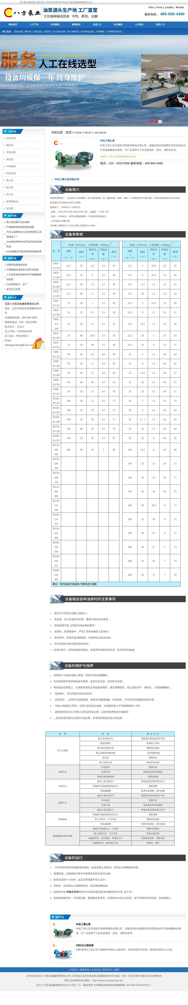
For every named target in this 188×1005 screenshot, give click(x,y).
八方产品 (34, 24)
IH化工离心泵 (100, 133)
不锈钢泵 (100, 31)
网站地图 (180, 7)
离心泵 (88, 133)
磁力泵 (10, 187)
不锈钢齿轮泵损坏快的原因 (20, 227)
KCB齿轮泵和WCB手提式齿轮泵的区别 (24, 244)
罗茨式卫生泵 (13, 289)
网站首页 (13, 24)
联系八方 (160, 24)
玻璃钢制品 (12, 201)
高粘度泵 (11, 173)
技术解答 (118, 24)
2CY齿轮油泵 (59, 31)
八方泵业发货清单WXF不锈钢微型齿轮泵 (24, 277)
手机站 (151, 7)
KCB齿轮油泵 (87, 31)
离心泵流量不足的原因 (18, 222)
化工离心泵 (92, 949)
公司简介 (139, 24)
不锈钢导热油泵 (114, 31)
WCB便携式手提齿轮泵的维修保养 (24, 251)
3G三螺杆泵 (73, 31)
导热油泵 (37, 31)
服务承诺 (84, 969)
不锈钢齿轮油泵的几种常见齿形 (23, 269)
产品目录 (78, 133)
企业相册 (169, 7)
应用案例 (55, 24)
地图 (116, 969)
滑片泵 (10, 194)
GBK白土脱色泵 (85, 945)
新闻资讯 (76, 24)
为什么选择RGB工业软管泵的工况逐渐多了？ (24, 234)
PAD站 (159, 7)
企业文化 (96, 969)
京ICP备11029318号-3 (138, 985)
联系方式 (107, 969)
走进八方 (97, 24)
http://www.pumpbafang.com (107, 980)
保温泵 (47, 31)
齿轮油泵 (18, 31)
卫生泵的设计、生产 (17, 284)
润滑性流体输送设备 (17, 264)
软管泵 (10, 208)
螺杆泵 (28, 31)
